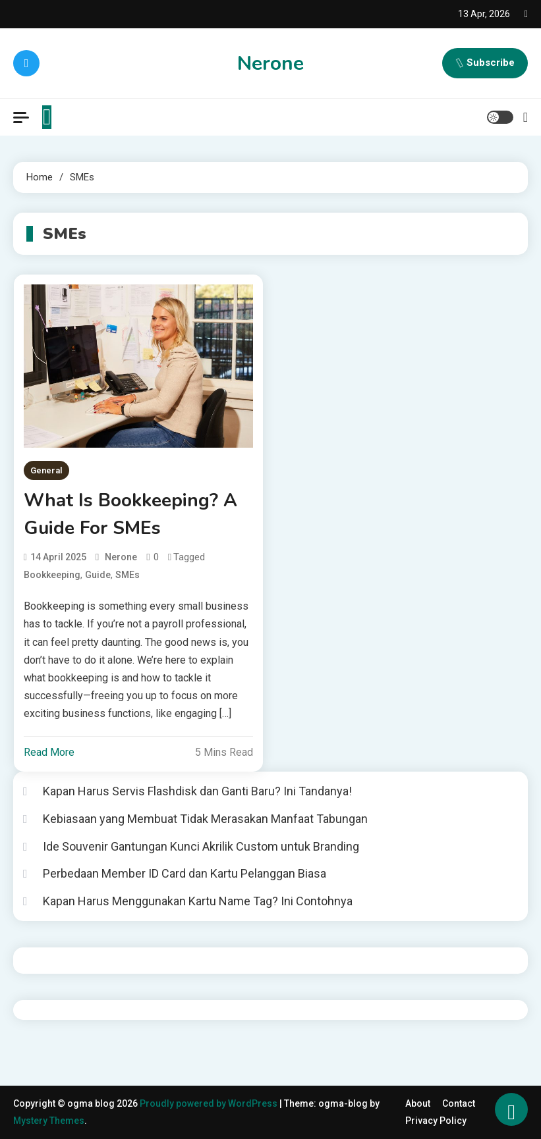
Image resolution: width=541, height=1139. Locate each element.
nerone (121, 557)
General (46, 470)
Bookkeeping (52, 575)
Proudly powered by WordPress (209, 1103)
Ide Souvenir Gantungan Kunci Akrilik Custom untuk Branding (201, 846)
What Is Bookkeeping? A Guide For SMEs (130, 514)
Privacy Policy (436, 1120)
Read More (49, 752)
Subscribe (485, 63)
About (417, 1103)
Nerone (270, 63)
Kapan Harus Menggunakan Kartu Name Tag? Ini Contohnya (198, 901)
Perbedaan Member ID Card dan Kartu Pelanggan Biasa (184, 873)
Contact (458, 1103)
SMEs (127, 575)
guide (98, 575)
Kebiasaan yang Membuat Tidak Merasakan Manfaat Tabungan (205, 819)
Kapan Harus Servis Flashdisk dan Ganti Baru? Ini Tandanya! (197, 791)
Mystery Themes (48, 1120)
